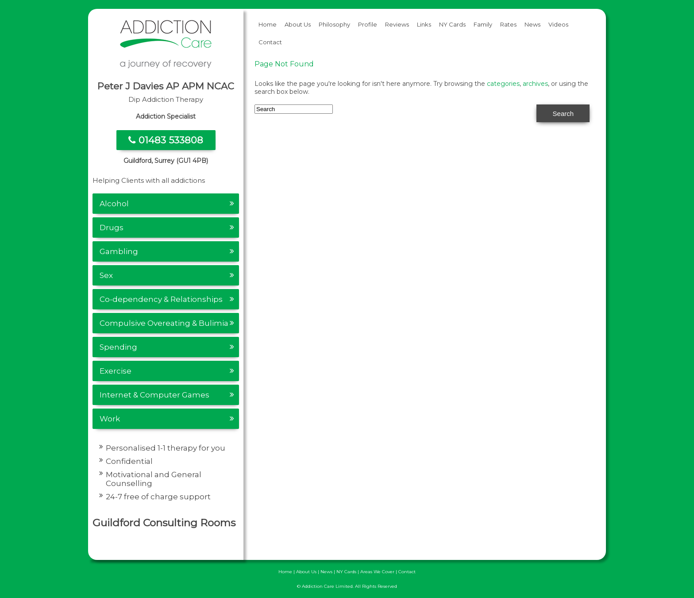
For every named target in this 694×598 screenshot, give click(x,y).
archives (535, 84)
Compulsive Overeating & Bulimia (164, 323)
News (532, 24)
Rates (508, 24)
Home (267, 24)
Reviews (397, 24)
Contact (270, 42)
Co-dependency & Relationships (161, 299)
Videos (558, 24)
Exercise (115, 371)
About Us (298, 24)
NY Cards (452, 24)
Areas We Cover (377, 572)
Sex (106, 275)
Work (110, 418)
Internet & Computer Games (154, 394)
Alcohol (114, 203)
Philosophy (334, 24)
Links (424, 24)
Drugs (111, 227)
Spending (118, 347)
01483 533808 (165, 140)
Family (483, 24)
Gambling (119, 251)
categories (503, 84)
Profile (367, 24)
